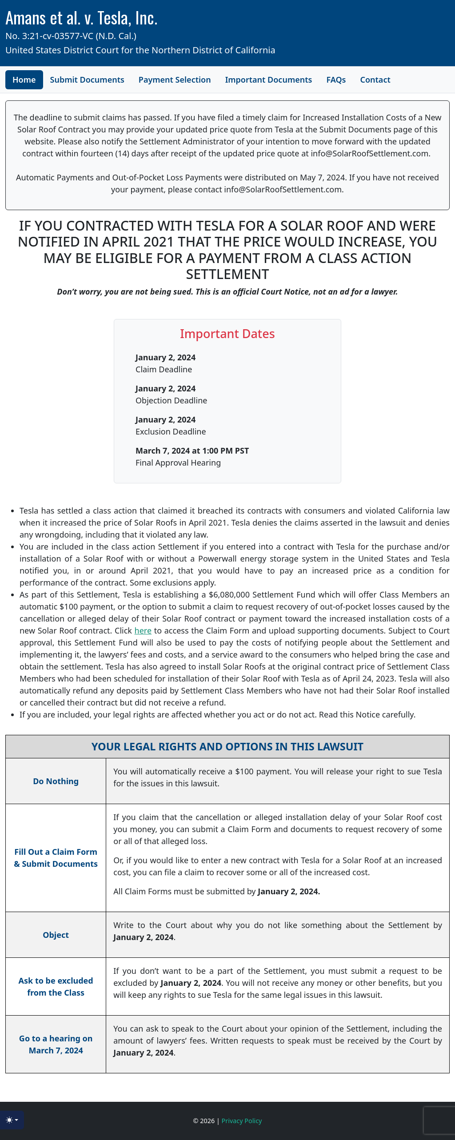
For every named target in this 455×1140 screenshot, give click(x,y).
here (143, 630)
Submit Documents (87, 79)
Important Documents (268, 79)
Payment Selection (175, 79)
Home (24, 79)
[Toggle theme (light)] (12, 1120)
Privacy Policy (242, 1120)
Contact (375, 79)
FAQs (336, 79)
